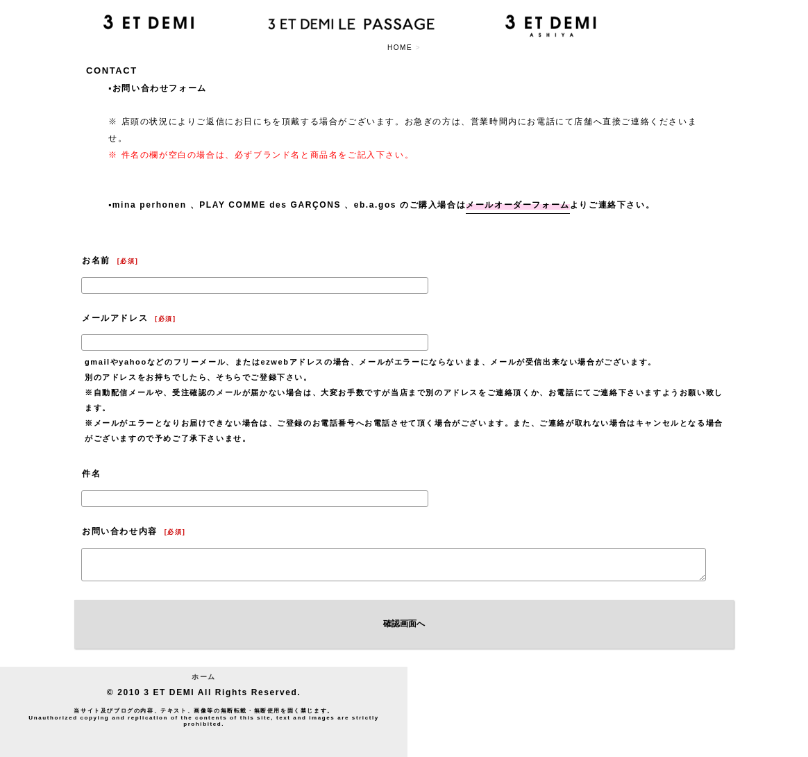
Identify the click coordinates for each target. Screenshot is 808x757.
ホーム (204, 677)
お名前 (96, 260)
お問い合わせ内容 (120, 531)
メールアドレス (115, 318)
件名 (91, 474)
